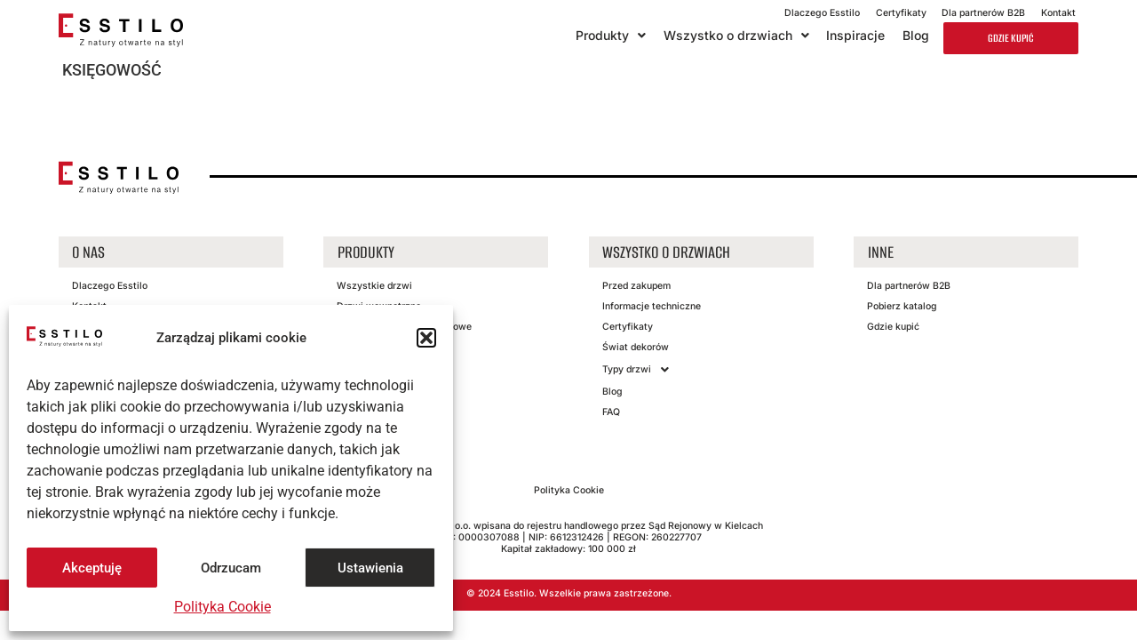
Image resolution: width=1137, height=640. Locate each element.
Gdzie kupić (1011, 37)
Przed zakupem (636, 286)
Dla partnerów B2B (983, 13)
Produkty (611, 35)
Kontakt (1058, 13)
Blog (915, 35)
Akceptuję (92, 568)
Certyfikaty (901, 13)
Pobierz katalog (902, 306)
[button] (426, 338)
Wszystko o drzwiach (736, 35)
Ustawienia (370, 568)
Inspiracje (855, 35)
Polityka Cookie (222, 606)
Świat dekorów (635, 347)
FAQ (611, 412)
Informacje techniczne (651, 306)
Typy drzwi (640, 369)
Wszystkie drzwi (374, 286)
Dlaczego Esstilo (822, 13)
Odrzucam (231, 568)
